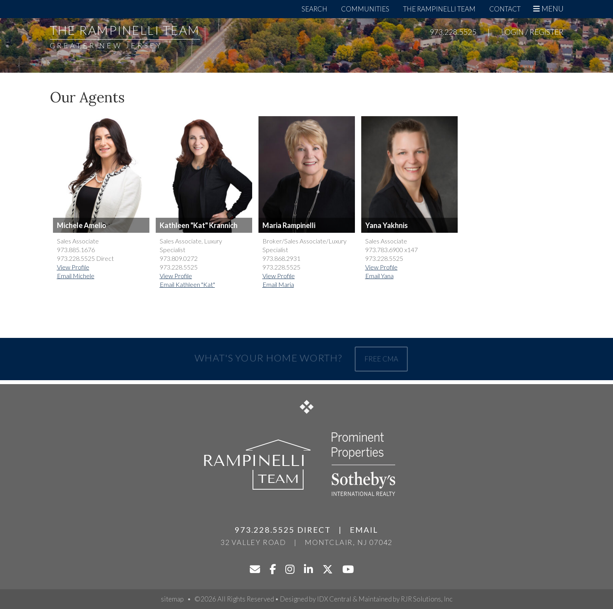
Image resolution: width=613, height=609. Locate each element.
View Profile (73, 267)
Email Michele (75, 275)
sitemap (172, 599)
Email (364, 529)
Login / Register (532, 31)
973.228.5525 (453, 31)
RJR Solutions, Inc (427, 599)
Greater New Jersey (106, 45)
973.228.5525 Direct (283, 529)
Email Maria (278, 284)
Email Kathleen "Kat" (187, 284)
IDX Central (334, 599)
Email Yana (379, 275)
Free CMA (379, 358)
